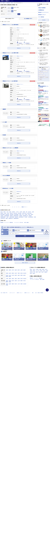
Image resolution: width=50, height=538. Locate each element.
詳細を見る (19, 48)
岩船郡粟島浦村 (16, 218)
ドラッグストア (42, 75)
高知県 (10, 281)
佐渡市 (5, 213)
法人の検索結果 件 (28, 18)
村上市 (23, 214)
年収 (40, 71)
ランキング (45, 71)
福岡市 (43, 269)
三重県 (7, 278)
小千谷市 (17, 211)
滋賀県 (10, 278)
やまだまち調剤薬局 (6, 175)
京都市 (34, 270)
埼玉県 (16, 273)
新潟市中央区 (24, 213)
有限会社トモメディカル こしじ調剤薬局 (10, 147)
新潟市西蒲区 (16, 214)
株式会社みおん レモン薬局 (8, 188)
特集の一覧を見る (25, 262)
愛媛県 (7, 281)
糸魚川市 (29, 211)
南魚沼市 (11, 213)
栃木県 (10, 273)
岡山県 (13, 280)
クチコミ (41, 73)
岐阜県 (24, 275)
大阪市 (34, 269)
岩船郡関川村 (10, 218)
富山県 (10, 275)
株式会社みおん (19, 191)
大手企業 (46, 77)
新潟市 (2, 211)
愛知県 (10, 276)
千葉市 (47, 270)
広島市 (41, 270)
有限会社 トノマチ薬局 (7, 162)
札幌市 (40, 269)
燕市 (26, 211)
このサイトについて (12, 292)
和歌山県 (24, 278)
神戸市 (46, 269)
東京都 (21, 273)
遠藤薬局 (4, 109)
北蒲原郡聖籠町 (6, 215)
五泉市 (29, 214)
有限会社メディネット (20, 84)
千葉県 (19, 273)
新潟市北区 (15, 213)
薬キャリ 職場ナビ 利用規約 (39, 292)
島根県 (10, 280)
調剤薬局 (2, 222)
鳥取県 (7, 280)
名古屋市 (37, 269)
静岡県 (7, 276)
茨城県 (7, 273)
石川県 (13, 275)
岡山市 (31, 273)
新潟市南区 (7, 214)
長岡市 (4, 211)
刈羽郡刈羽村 (3, 218)
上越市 (33, 211)
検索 (25, 235)
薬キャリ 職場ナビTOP (4, 292)
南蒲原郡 (20, 215)
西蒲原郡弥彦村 (16, 215)
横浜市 (31, 269)
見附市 (24, 211)
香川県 (24, 280)
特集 (33, 292)
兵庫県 (19, 278)
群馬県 (13, 273)
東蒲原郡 (30, 215)
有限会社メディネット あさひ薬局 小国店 (10, 52)
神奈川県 (24, 273)
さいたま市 (37, 270)
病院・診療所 (26, 222)
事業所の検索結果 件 (9, 18)
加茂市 (20, 214)
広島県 (16, 280)
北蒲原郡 (2, 215)
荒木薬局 (4, 134)
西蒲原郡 (11, 215)
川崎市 (31, 270)
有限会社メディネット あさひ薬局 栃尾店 (10, 24)
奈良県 (21, 278)
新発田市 (13, 211)
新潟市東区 (19, 213)
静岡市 (34, 273)
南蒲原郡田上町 (25, 215)
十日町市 (20, 211)
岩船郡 (7, 218)
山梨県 (19, 275)
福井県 (16, 275)
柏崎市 (10, 211)
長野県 (21, 275)
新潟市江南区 (29, 213)
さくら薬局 (5, 122)
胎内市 (32, 214)
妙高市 (26, 214)
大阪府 (16, 278)
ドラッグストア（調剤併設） (8, 222)
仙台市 (44, 270)
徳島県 (21, 280)
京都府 (13, 278)
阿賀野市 (2, 213)
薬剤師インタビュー (27, 292)
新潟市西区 (11, 214)
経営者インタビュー (20, 292)
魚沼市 (8, 213)
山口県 (19, 280)
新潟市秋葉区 (3, 214)
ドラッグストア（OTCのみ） (19, 222)
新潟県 (7, 275)
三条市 (7, 211)
